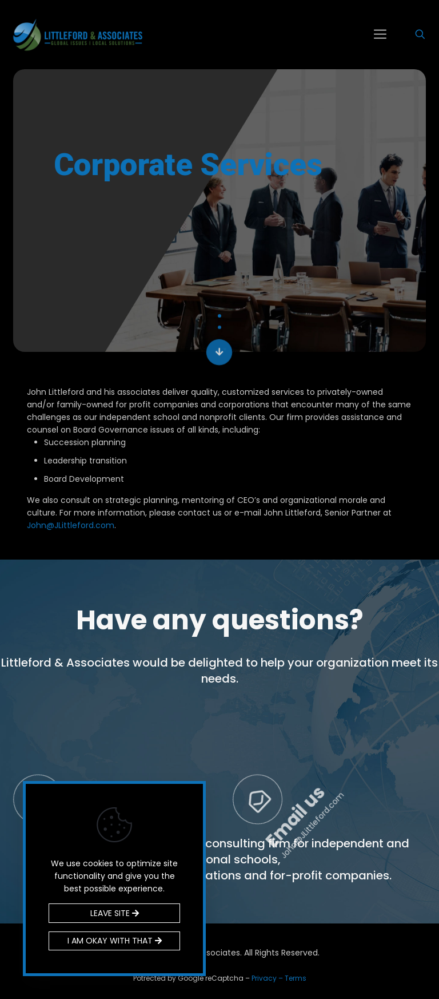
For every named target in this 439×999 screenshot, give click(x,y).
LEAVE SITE (114, 913)
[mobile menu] (380, 34)
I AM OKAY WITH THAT (114, 940)
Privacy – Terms (279, 978)
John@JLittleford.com (70, 525)
